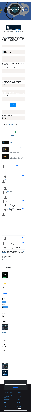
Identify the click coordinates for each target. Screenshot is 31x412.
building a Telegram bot (11, 124)
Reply (17, 165)
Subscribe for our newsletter (6, 267)
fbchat (7, 37)
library (11, 43)
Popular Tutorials (4, 349)
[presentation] (7, 264)
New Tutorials (4, 332)
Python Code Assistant (16, 31)
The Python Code (4, 1)
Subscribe (4, 293)
